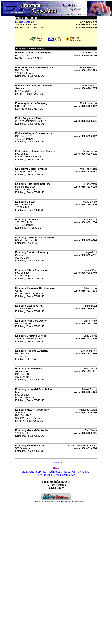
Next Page (58, 462)
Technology (55, 471)
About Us (69, 471)
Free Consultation (64, 475)
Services (41, 471)
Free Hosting (44, 475)
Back (56, 468)
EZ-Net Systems (24, 22)
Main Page (27, 471)
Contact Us (84, 471)
